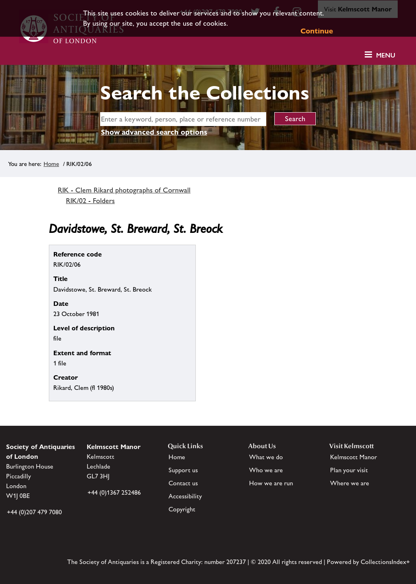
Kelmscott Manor (353, 457)
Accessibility (185, 496)
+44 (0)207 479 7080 (34, 512)
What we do (266, 457)
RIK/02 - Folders (90, 201)
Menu (385, 55)
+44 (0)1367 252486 (114, 492)
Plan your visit (349, 470)
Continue (316, 31)
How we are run (271, 483)
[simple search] (183, 119)
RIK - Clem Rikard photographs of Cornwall (124, 190)
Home (51, 163)
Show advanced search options (154, 132)
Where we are (349, 483)
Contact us (183, 483)
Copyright (182, 509)
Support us (183, 470)
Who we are (266, 470)
